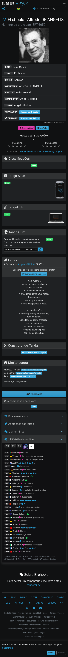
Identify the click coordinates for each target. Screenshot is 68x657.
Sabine (15, 497)
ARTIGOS (19, 603)
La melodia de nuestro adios (34, 490)
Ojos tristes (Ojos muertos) (32, 517)
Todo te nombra (27, 493)
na (14, 466)
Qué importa (28, 483)
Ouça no (26, 128)
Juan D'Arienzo (35, 617)
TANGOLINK (47, 597)
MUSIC (23, 597)
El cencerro (24, 466)
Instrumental (17, 92)
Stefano (15, 487)
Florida (23, 531)
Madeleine (16, 511)
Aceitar (51, 653)
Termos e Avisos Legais (34, 636)
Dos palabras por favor (33, 459)
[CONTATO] (40, 608)
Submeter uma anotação (34, 274)
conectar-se (34, 585)
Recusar (61, 653)
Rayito (59, 151)
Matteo (16, 528)
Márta (15, 541)
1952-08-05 (15, 67)
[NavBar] (64, 2)
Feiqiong (16, 504)
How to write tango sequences (23, 621)
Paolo (15, 517)
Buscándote (27, 497)
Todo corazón (27, 541)
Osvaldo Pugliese (40, 613)
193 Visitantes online (19, 439)
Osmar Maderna (20, 617)
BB (19, 446)
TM (7, 446)
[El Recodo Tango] (5, 597)
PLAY (13, 597)
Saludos (24, 524)
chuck (14, 507)
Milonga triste (25, 534)
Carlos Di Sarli (49, 617)
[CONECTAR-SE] (3, 8)
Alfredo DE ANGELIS (23, 86)
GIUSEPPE (17, 545)
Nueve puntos (31, 511)
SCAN (34, 597)
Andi (15, 531)
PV (13, 446)
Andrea (15, 490)
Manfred (17, 470)
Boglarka (16, 459)
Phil (14, 521)
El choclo (14, 73)
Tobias (15, 456)
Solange (15, 483)
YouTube (42, 128)
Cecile (14, 493)
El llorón (24, 453)
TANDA (60, 597)
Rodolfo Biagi (10, 613)
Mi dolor (23, 521)
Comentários (14, 431)
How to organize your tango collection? (24, 629)
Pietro (15, 453)
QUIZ (8, 603)
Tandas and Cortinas (51, 629)
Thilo (15, 551)
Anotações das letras (19, 423)
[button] (18, 9)
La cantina (27, 487)
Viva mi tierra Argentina (31, 507)
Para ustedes (26, 151)
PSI (29, 603)
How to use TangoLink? (48, 621)
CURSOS (52, 603)
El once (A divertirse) (44, 151)
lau (14, 534)
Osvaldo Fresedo (57, 613)
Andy (14, 463)
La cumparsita (30, 470)
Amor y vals (26, 551)
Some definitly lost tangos (34, 633)
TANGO (13, 80)
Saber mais (7, 648)
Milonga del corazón (33, 545)
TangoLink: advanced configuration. (34, 625)
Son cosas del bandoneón (32, 456)
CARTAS (39, 603)
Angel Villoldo (20, 99)
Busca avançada (16, 416)
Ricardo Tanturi (24, 613)
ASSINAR (34, 394)
